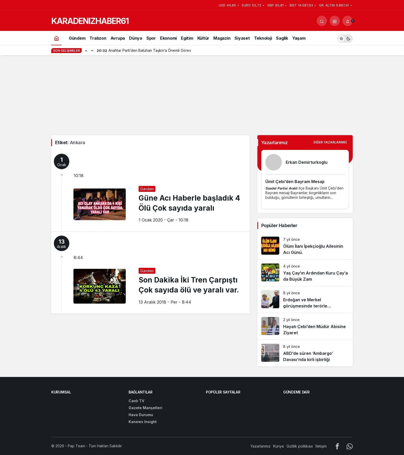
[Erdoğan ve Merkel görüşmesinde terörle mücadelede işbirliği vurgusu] (305, 299)
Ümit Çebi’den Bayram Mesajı (294, 181)
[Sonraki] (92, 50)
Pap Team (76, 446)
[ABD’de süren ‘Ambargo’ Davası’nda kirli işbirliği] (305, 353)
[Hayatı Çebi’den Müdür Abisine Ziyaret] (305, 326)
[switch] (345, 38)
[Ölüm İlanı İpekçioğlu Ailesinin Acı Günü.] (305, 246)
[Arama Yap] (322, 21)
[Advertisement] (202, 97)
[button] (335, 21)
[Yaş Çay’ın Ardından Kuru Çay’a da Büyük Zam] (305, 273)
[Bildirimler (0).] (347, 21)
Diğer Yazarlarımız (330, 142)
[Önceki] (86, 50)
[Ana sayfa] (56, 37)
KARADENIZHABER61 (90, 21)
